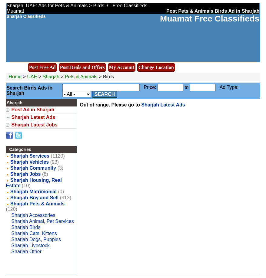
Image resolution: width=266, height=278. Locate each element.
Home (15, 76)
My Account (121, 67)
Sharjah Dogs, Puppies (36, 239)
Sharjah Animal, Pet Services (42, 221)
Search (105, 94)
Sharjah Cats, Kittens (34, 233)
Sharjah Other (26, 251)
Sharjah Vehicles (29, 162)
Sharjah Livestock (30, 245)
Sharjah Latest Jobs (35, 124)
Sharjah (52, 76)
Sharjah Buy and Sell (34, 197)
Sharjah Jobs (25, 174)
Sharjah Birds (25, 227)
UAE (32, 76)
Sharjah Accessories (33, 215)
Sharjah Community (33, 168)
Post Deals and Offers (82, 67)
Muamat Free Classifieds (209, 18)
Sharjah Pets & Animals (37, 203)
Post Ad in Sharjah (33, 109)
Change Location (156, 67)
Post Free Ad (42, 67)
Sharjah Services (29, 156)
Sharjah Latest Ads (33, 117)
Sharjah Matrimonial (33, 191)
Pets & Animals (81, 76)
